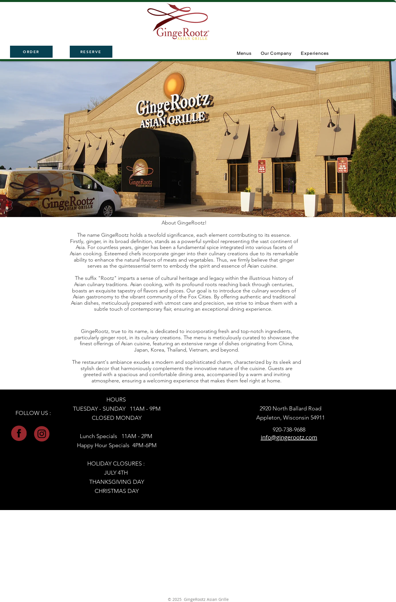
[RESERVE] (91, 52)
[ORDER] (31, 52)
